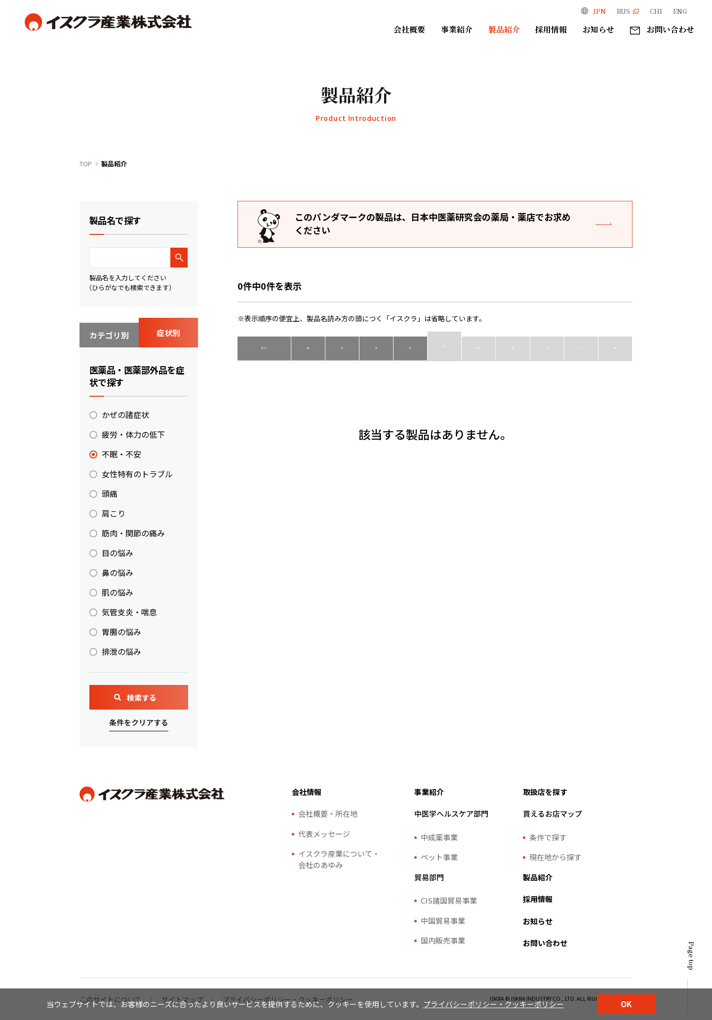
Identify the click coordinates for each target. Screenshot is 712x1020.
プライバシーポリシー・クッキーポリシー (493, 1004)
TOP (85, 163)
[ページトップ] (687, 975)
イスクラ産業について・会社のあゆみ (339, 859)
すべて (264, 348)
